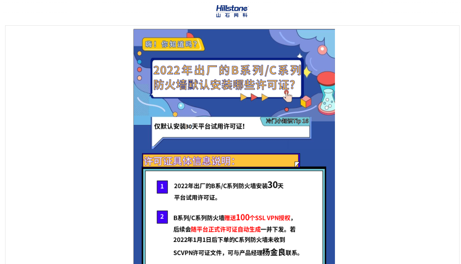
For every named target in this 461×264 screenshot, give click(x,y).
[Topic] (232, 145)
